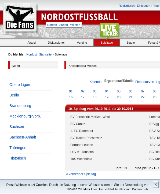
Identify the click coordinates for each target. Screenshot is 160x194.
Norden (52, 24)
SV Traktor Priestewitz (86, 138)
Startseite (45, 54)
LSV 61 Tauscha (82, 152)
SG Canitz (77, 124)
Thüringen (17, 148)
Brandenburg (20, 105)
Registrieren (126, 5)
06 (130, 91)
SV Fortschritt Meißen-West (90, 117)
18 (94, 97)
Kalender (96, 82)
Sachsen (16, 126)
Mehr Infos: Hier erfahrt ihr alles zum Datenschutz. (116, 189)
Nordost (31, 54)
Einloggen (143, 5)
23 (155, 97)
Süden (63, 24)
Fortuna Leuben (81, 145)
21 (130, 97)
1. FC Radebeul (81, 131)
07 (142, 91)
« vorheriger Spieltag (81, 174)
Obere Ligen (19, 84)
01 (70, 91)
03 (94, 91)
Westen (75, 24)
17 (83, 97)
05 (119, 91)
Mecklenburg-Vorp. (25, 116)
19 (106, 97)
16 (70, 97)
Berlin (14, 95)
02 (83, 91)
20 (119, 97)
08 (155, 91)
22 (142, 97)
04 (106, 91)
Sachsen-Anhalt (22, 137)
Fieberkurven (144, 82)
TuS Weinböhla (81, 159)
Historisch (17, 158)
